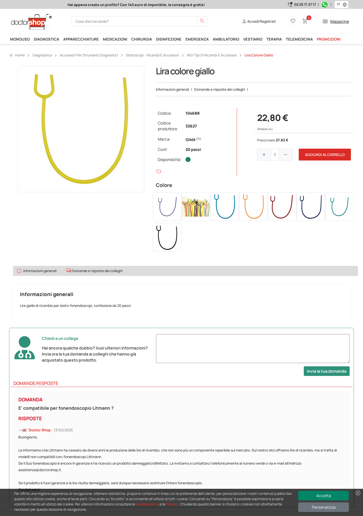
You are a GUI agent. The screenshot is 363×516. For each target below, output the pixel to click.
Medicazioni (115, 39)
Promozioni (329, 39)
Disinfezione (169, 39)
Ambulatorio (226, 39)
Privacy (172, 504)
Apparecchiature (81, 39)
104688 (193, 113)
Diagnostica (46, 39)
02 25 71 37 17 (305, 4)
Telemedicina (299, 39)
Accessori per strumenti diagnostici (89, 55)
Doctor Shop (40, 430)
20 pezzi (193, 149)
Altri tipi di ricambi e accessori (212, 55)
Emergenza (197, 39)
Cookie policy (147, 504)
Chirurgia (141, 39)
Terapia (274, 39)
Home (17, 54)
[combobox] (338, 4)
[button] (346, 4)
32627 (191, 126)
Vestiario (252, 39)
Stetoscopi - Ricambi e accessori (152, 55)
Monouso (20, 39)
